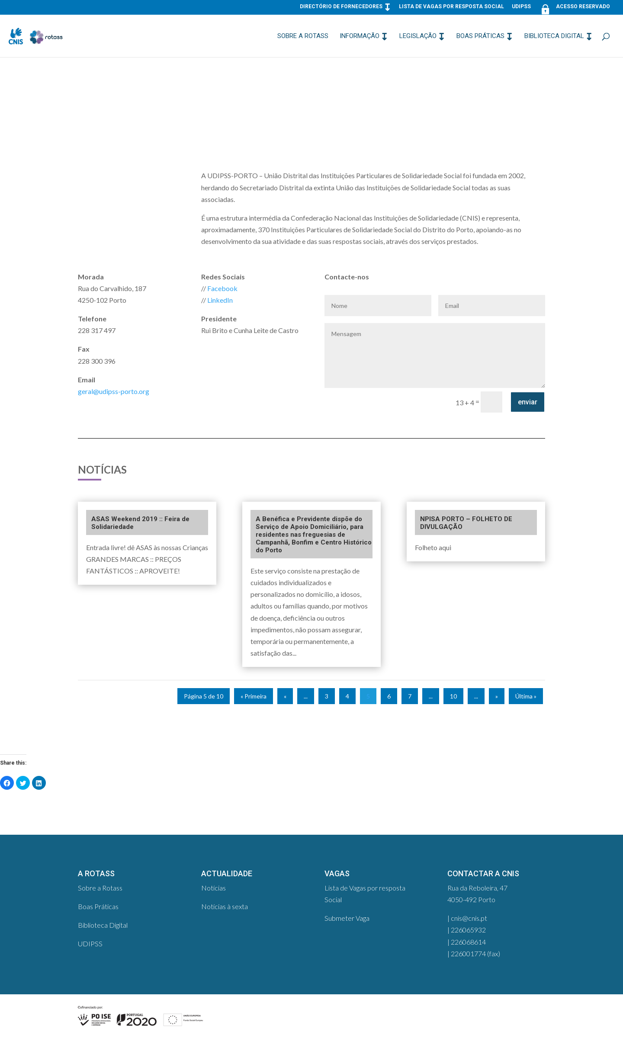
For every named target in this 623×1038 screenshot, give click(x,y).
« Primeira (254, 696)
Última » (525, 696)
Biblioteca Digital (554, 36)
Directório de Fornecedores (341, 7)
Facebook (222, 288)
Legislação (418, 36)
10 (453, 696)
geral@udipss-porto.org (113, 391)
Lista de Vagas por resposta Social (451, 7)
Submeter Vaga (346, 918)
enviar (527, 402)
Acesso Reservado (574, 8)
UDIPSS (521, 7)
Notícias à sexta (224, 906)
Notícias (213, 888)
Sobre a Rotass (302, 36)
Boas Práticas (480, 36)
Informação (359, 36)
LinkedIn (220, 300)
